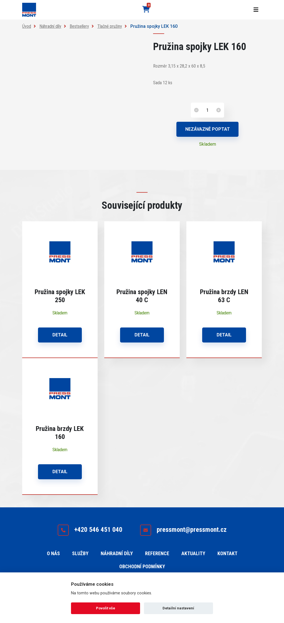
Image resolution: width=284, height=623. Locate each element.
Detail (59, 334)
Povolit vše (105, 608)
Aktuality (193, 553)
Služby (80, 553)
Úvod (26, 26)
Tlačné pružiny (109, 26)
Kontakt (227, 553)
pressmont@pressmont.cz (183, 530)
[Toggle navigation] (256, 10)
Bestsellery (79, 26)
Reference (157, 553)
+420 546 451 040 (89, 530)
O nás (53, 553)
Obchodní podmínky (142, 566)
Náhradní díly (50, 26)
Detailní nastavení (178, 608)
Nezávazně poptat (207, 129)
